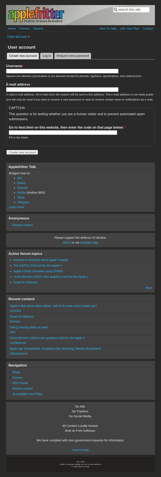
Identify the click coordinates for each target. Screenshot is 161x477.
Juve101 (15, 310)
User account (17, 36)
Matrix (21, 183)
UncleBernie (18, 342)
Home (12, 28)
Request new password (73, 55)
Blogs (16, 372)
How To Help (107, 28)
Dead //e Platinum (25, 282)
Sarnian (15, 321)
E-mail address (19, 84)
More (148, 287)
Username (15, 66)
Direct (67, 242)
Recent (38, 28)
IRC (19, 178)
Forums (24, 28)
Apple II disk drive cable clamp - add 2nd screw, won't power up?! (53, 306)
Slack (21, 197)
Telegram (23, 202)
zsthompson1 (19, 353)
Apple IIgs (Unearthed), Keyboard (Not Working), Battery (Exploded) (55, 348)
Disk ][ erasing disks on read (29, 327)
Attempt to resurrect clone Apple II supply (40, 260)
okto (12, 332)
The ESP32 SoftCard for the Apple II (37, 265)
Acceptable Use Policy (27, 394)
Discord (22, 187)
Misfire (21, 192)
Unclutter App (89, 242)
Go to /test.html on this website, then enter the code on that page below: (67, 127)
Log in (46, 55)
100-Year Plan (129, 28)
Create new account (24, 55)
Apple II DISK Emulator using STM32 (38, 271)
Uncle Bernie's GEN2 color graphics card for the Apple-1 (51, 276)
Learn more (16, 207)
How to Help (80, 450)
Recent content (22, 225)
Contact (148, 28)
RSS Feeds (20, 383)
